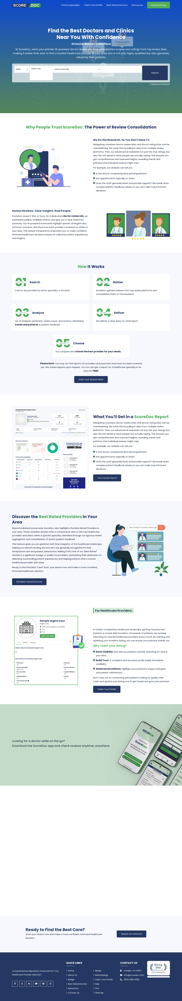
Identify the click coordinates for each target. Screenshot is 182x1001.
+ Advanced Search (159, 84)
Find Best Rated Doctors (29, 581)
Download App (158, 5)
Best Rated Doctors (117, 5)
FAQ (97, 988)
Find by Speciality (71, 5)
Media (98, 970)
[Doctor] (121, 69)
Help (97, 984)
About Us (72, 975)
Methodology (101, 975)
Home (71, 970)
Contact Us (73, 992)
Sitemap (99, 992)
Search (155, 72)
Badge (71, 979)
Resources (137, 5)
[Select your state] (22, 69)
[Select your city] (41, 73)
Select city (41, 68)
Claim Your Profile (93, 5)
